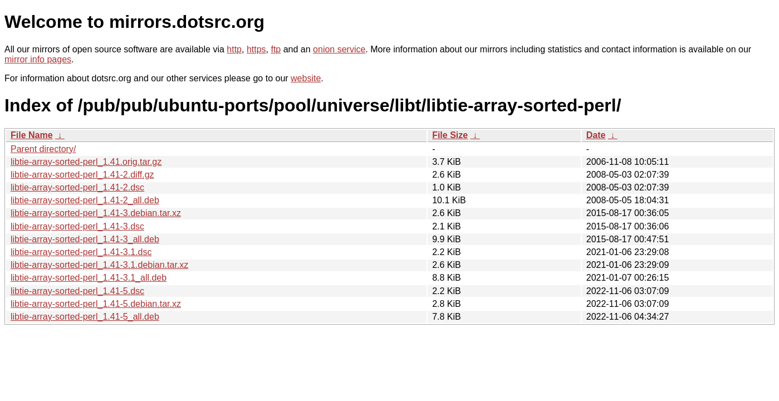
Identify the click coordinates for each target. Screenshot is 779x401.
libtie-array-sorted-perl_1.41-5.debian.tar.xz (96, 304)
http (234, 49)
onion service (339, 49)
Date (596, 135)
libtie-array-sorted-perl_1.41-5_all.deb (85, 316)
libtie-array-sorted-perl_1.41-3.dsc (77, 226)
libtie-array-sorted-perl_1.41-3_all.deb (85, 239)
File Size (450, 135)
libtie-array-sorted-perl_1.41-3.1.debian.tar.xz (99, 265)
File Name (32, 135)
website (306, 78)
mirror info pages (37, 59)
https (256, 49)
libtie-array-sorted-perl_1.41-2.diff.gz (82, 174)
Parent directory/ (43, 149)
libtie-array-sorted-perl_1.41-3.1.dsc (81, 252)
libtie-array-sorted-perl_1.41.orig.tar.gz (86, 162)
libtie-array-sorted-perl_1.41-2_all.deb (85, 200)
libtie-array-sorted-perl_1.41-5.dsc (77, 291)
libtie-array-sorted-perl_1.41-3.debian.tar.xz (96, 213)
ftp (276, 49)
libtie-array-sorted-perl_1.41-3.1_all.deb (88, 277)
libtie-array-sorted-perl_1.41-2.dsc (77, 187)
